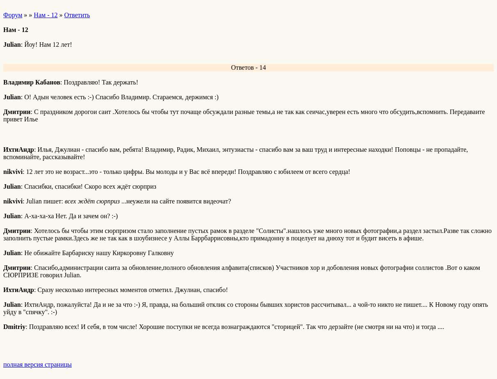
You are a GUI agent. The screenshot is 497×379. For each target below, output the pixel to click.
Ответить (77, 14)
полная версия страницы (37, 364)
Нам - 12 (45, 14)
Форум (12, 14)
